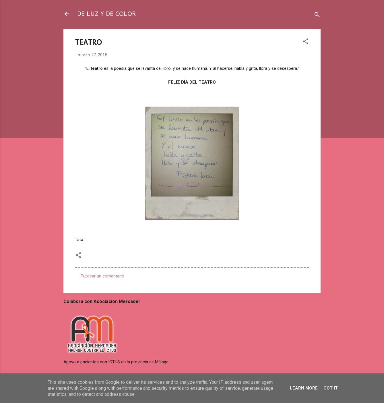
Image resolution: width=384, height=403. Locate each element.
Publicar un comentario (102, 276)
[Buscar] (317, 15)
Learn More (304, 388)
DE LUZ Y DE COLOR (106, 14)
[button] (305, 42)
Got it (330, 388)
